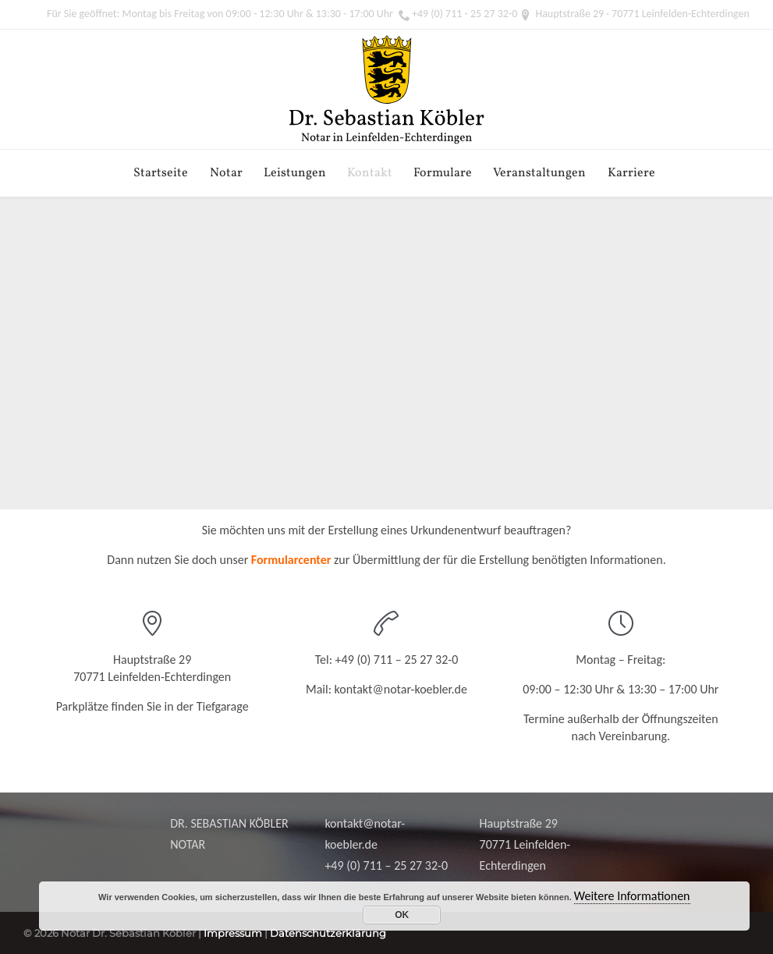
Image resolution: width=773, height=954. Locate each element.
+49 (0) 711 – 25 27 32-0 (397, 659)
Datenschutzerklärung (328, 933)
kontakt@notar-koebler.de (401, 689)
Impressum (233, 933)
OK (402, 915)
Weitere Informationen (632, 895)
